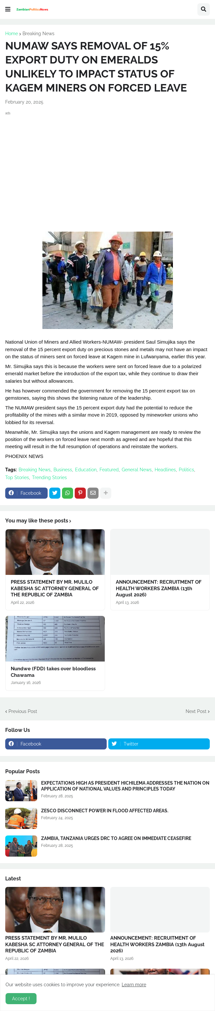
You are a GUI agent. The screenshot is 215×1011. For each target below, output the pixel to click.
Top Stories (17, 477)
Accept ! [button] (21, 998)
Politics (186, 469)
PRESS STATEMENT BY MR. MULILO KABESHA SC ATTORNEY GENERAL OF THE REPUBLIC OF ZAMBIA (55, 588)
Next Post (196, 711)
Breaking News (38, 33)
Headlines (165, 469)
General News (137, 469)
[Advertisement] (107, 162)
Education (86, 469)
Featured (109, 469)
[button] (8, 9)
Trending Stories (49, 477)
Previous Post (22, 711)
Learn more (134, 984)
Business (63, 469)
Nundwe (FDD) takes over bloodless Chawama (53, 672)
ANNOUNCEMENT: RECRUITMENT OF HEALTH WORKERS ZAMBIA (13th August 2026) (159, 588)
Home (11, 33)
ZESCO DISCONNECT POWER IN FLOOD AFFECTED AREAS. (104, 810)
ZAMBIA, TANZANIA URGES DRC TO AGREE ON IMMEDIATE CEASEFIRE (116, 838)
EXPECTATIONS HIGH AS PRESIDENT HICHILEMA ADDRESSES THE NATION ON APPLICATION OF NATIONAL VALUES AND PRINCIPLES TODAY (125, 785)
